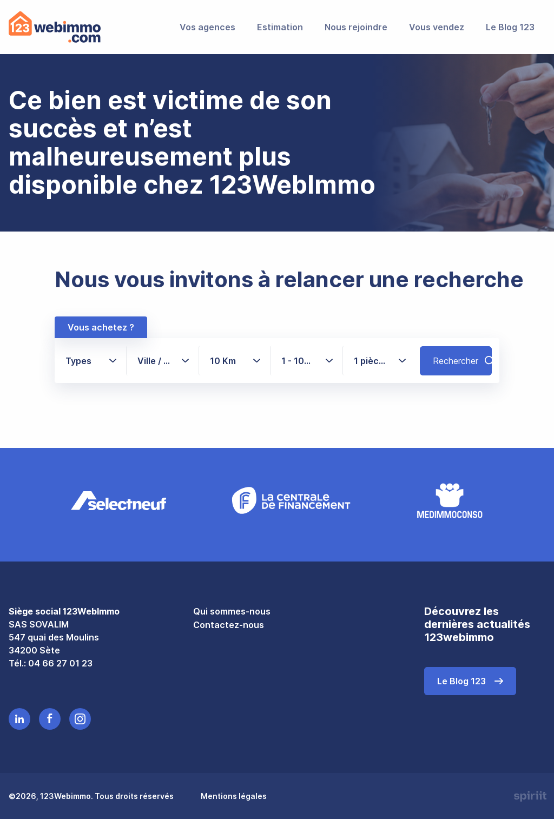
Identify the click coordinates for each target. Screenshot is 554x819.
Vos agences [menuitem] (207, 27)
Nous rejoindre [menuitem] (356, 27)
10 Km (223, 360)
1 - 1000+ (306, 360)
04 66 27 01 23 (60, 662)
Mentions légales (234, 795)
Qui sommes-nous (232, 610)
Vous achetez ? (101, 327)
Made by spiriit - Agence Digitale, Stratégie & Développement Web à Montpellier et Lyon (529, 795)
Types (78, 360)
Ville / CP (156, 360)
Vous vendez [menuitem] (436, 27)
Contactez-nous (228, 624)
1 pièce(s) (375, 360)
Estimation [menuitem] (280, 27)
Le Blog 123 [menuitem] (510, 27)
